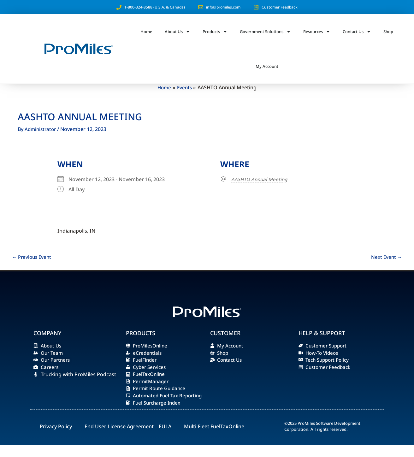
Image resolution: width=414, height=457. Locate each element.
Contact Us (357, 32)
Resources (316, 32)
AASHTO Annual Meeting (260, 179)
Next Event (386, 257)
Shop (388, 31)
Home (146, 31)
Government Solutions (265, 32)
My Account (267, 66)
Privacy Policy (56, 438)
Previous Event (33, 257)
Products (215, 32)
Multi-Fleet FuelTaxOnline (214, 438)
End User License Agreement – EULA (128, 438)
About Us (177, 32)
